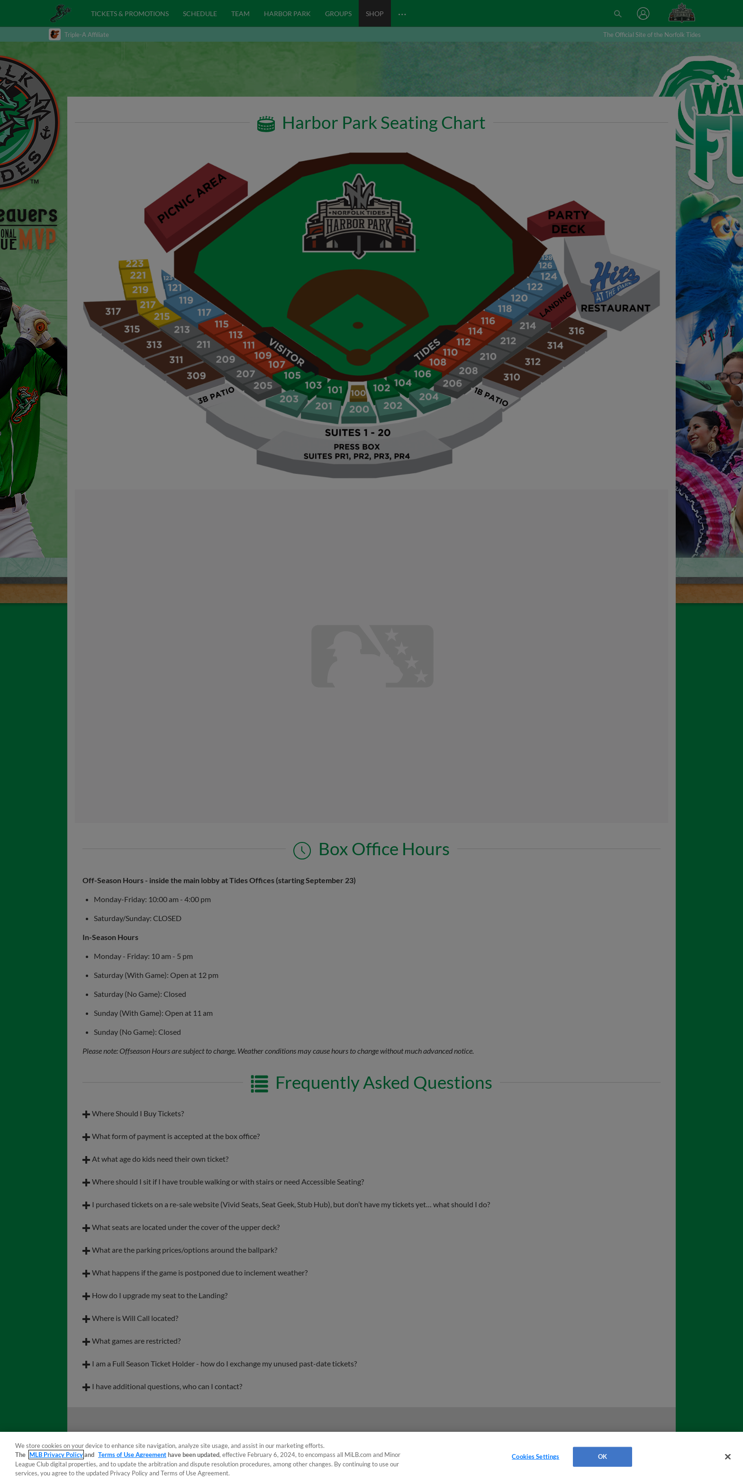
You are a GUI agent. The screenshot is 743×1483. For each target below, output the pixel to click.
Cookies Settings (535, 1456)
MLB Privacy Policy (56, 1454)
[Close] (727, 1456)
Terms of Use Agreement (132, 1454)
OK (602, 1456)
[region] (371, 1457)
